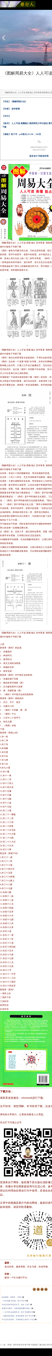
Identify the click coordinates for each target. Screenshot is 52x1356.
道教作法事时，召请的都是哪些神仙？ (17, 1308)
